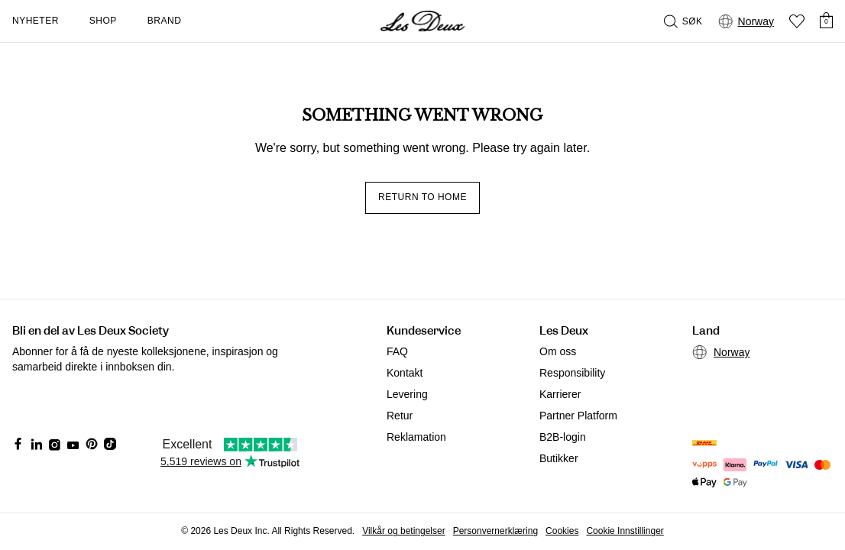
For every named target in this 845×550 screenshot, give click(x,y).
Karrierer (560, 394)
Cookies (562, 531)
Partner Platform (578, 415)
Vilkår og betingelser (403, 531)
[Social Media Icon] (18, 444)
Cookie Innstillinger (624, 531)
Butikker (558, 458)
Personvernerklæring (495, 531)
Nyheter (35, 20)
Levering (407, 394)
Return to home (422, 197)
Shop (103, 20)
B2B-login (562, 437)
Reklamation (416, 437)
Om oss (557, 351)
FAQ (397, 351)
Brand (164, 20)
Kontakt (404, 373)
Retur (400, 415)
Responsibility (572, 373)
